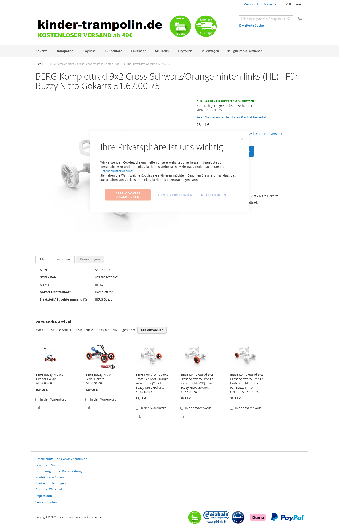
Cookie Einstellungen (50, 483)
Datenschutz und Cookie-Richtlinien (61, 459)
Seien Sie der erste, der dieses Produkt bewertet (231, 117)
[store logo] (102, 27)
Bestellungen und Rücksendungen (60, 471)
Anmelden (270, 4)
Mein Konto (251, 4)
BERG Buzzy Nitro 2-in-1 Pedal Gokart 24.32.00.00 (51, 378)
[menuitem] (42, 51)
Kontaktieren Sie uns (50, 477)
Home (39, 63)
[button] (39, 407)
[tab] (55, 259)
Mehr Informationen (55, 259)
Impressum (43, 496)
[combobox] (266, 18)
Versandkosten (46, 502)
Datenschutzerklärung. (116, 171)
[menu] (169, 51)
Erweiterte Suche (251, 25)
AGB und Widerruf (48, 489)
